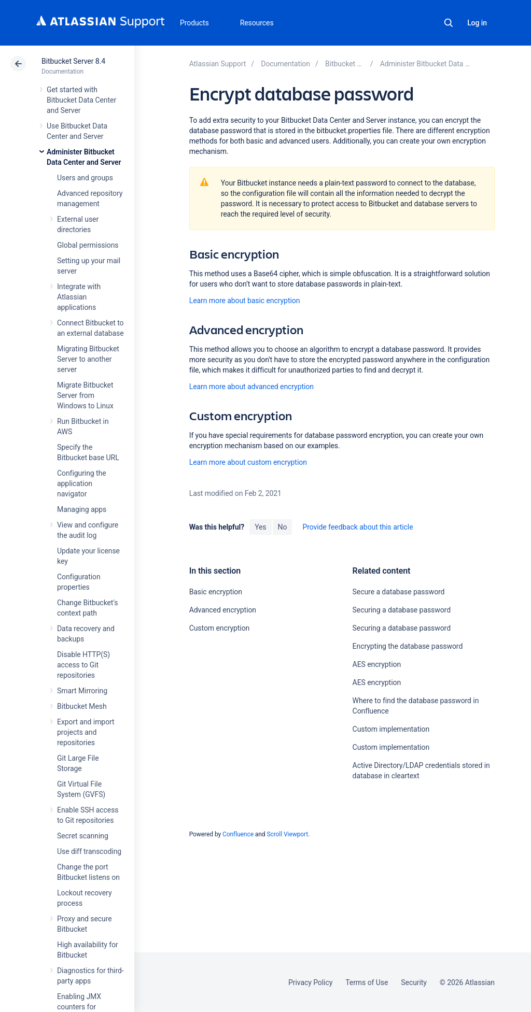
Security (414, 982)
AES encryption (377, 664)
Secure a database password (399, 592)
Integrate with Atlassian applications (79, 296)
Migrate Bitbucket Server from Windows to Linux (85, 395)
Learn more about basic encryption (244, 300)
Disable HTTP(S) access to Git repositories (83, 664)
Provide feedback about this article (357, 527)
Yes (260, 527)
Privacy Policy (310, 982)
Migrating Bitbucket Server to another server (88, 359)
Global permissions (88, 245)
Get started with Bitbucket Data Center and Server (81, 100)
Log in (477, 23)
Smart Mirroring (82, 691)
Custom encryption (219, 628)
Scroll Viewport (287, 834)
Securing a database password (402, 610)
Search (448, 23)
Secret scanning (82, 836)
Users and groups (85, 178)
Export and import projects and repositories (86, 732)
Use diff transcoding (89, 851)
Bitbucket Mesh (82, 706)
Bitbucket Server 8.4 (73, 61)
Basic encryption (215, 592)
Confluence (238, 834)
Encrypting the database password (408, 646)
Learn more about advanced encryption (251, 386)
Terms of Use (366, 982)
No (282, 527)
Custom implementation (391, 729)
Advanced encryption (222, 610)
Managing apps (81, 509)
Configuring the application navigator (81, 483)
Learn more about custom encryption (248, 462)
